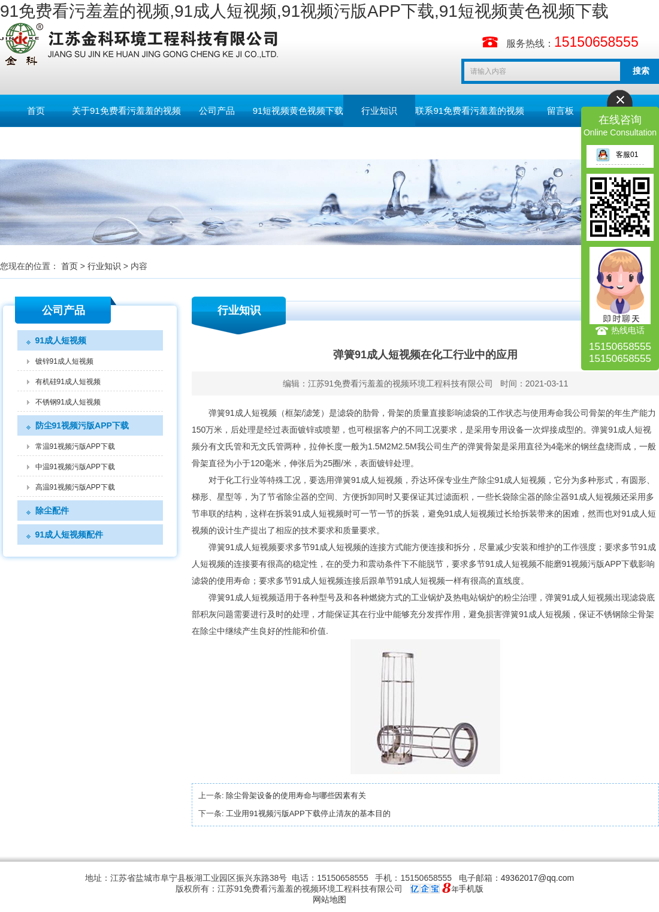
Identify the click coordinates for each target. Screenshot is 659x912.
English (35, 143)
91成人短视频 (61, 340)
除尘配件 (52, 510)
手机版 (470, 888)
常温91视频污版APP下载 (75, 446)
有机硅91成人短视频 (68, 382)
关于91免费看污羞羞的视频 (126, 110)
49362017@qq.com (537, 878)
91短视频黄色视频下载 (298, 110)
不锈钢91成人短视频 (68, 402)
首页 (36, 110)
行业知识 (379, 110)
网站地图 (329, 899)
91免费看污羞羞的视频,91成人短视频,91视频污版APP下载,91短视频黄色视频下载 (304, 11)
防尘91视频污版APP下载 (82, 425)
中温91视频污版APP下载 (75, 467)
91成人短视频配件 (69, 534)
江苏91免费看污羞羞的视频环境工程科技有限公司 (401, 383)
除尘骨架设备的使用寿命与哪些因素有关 (296, 795)
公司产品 (217, 110)
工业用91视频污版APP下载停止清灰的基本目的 (308, 813)
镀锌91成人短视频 (64, 361)
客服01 (617, 154)
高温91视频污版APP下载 (75, 487)
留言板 (560, 110)
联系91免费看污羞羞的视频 (469, 110)
